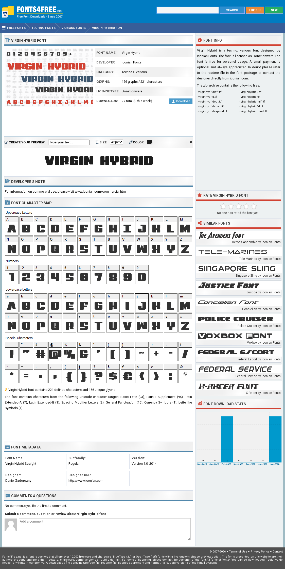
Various (141, 72)
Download (181, 101)
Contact (278, 551)
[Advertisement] (98, 123)
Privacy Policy (260, 551)
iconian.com (239, 78)
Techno (127, 72)
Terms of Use (238, 551)
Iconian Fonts (131, 62)
